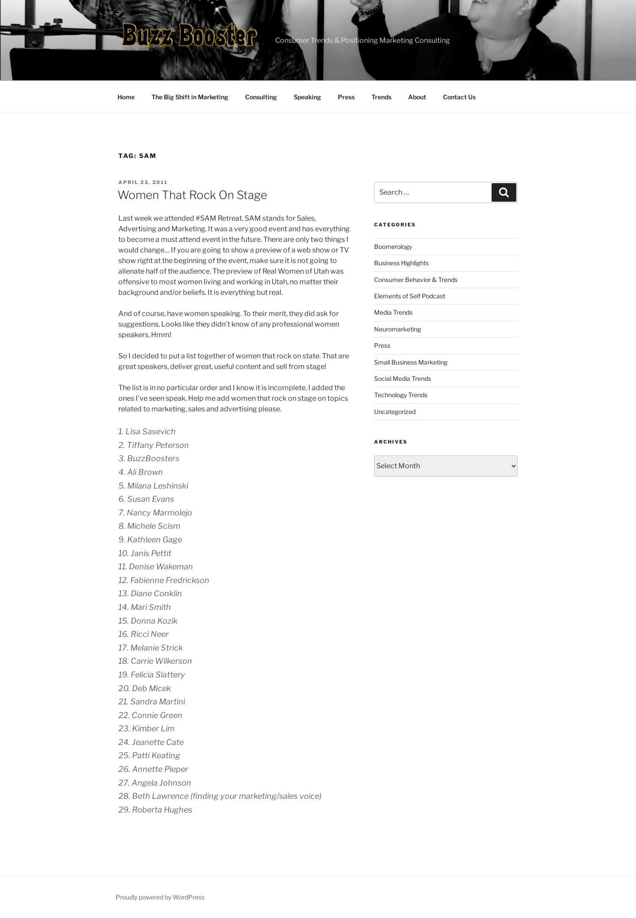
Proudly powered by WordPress (160, 897)
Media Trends (393, 312)
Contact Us (459, 97)
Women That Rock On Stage (192, 195)
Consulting (261, 97)
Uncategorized (395, 411)
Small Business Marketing (410, 362)
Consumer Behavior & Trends (416, 279)
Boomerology (393, 246)
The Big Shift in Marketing (189, 97)
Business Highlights (401, 263)
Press (346, 97)
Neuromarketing (397, 329)
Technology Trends (401, 395)
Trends (381, 97)
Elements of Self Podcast (409, 296)
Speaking (307, 97)
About (417, 97)
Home (126, 97)
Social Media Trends (402, 378)
